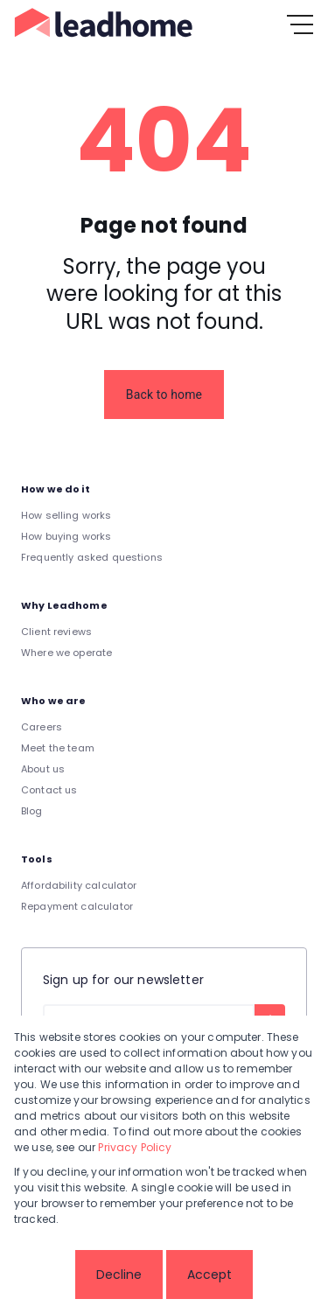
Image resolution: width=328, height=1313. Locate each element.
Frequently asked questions (92, 557)
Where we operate (66, 653)
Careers (41, 727)
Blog (32, 811)
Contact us (49, 790)
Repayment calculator (77, 906)
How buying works (66, 536)
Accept (209, 1274)
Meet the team (57, 748)
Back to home (164, 395)
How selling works (66, 515)
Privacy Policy (134, 1147)
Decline (119, 1274)
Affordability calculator (79, 885)
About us (43, 769)
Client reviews (56, 632)
